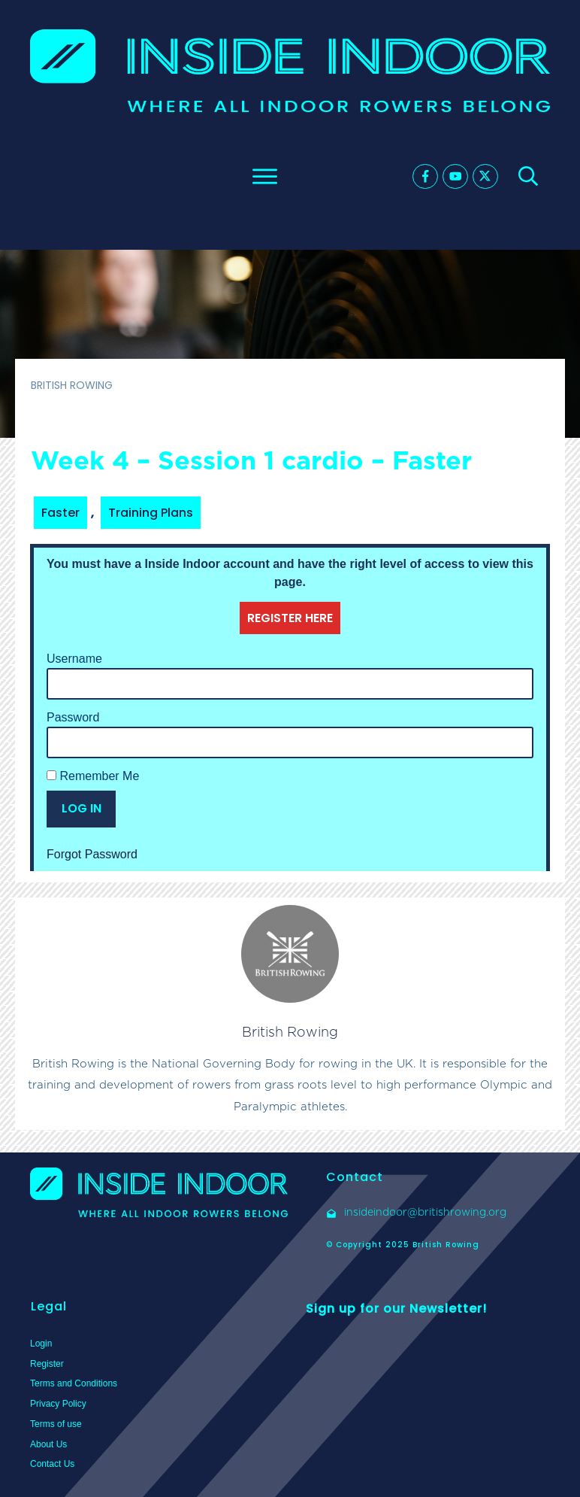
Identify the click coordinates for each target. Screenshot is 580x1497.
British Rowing (290, 1032)
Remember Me (93, 776)
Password (73, 717)
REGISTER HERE (290, 618)
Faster (60, 512)
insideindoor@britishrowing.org (425, 1212)
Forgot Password (92, 854)
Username (74, 658)
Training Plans (150, 512)
